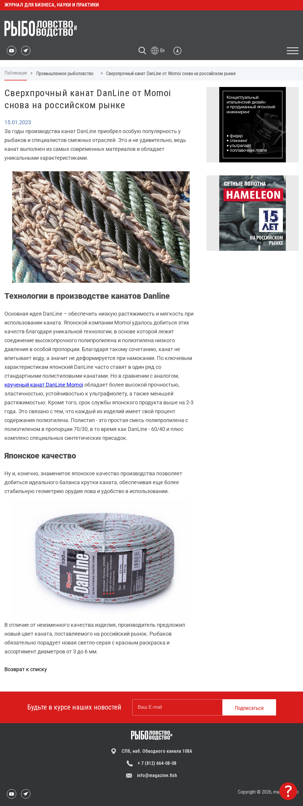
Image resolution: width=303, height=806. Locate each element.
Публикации (15, 73)
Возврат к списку (25, 669)
